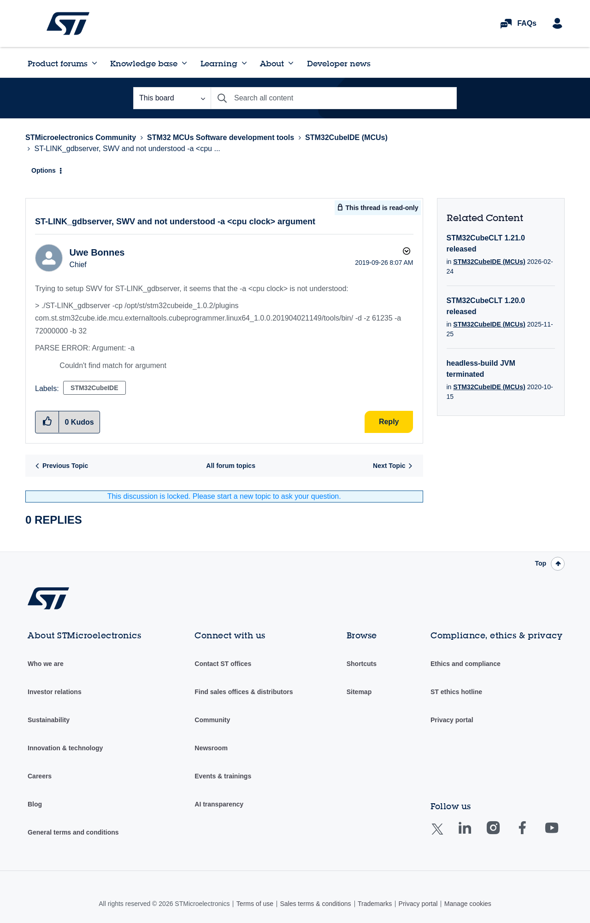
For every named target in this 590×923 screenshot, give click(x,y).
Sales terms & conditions (315, 903)
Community (212, 720)
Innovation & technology (65, 748)
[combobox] (334, 98)
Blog (35, 804)
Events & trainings (223, 776)
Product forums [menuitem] (58, 63)
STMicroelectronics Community (68, 23)
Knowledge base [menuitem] (143, 63)
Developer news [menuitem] (339, 63)
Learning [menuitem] (219, 63)
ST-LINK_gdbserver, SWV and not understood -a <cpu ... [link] (127, 148)
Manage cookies (467, 903)
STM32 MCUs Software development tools (220, 137)
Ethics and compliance (466, 663)
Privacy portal (452, 720)
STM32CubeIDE (94, 387)
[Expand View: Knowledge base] (184, 63)
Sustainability (49, 720)
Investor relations (55, 691)
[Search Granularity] (172, 98)
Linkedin (473, 834)
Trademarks (375, 903)
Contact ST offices (223, 663)
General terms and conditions (73, 832)
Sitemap (359, 691)
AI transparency (219, 804)
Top (540, 563)
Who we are (46, 663)
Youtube (560, 834)
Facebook (531, 834)
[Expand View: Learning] (244, 63)
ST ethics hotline (456, 691)
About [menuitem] (272, 63)
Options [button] (43, 170)
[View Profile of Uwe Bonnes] (96, 252)
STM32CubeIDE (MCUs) (346, 137)
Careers (40, 776)
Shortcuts (362, 663)
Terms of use (254, 903)
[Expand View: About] (290, 63)
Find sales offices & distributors (244, 691)
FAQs (527, 23)
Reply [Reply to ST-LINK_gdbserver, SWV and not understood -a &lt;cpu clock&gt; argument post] (389, 422)
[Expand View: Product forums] (94, 63)
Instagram (502, 834)
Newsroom (211, 748)
